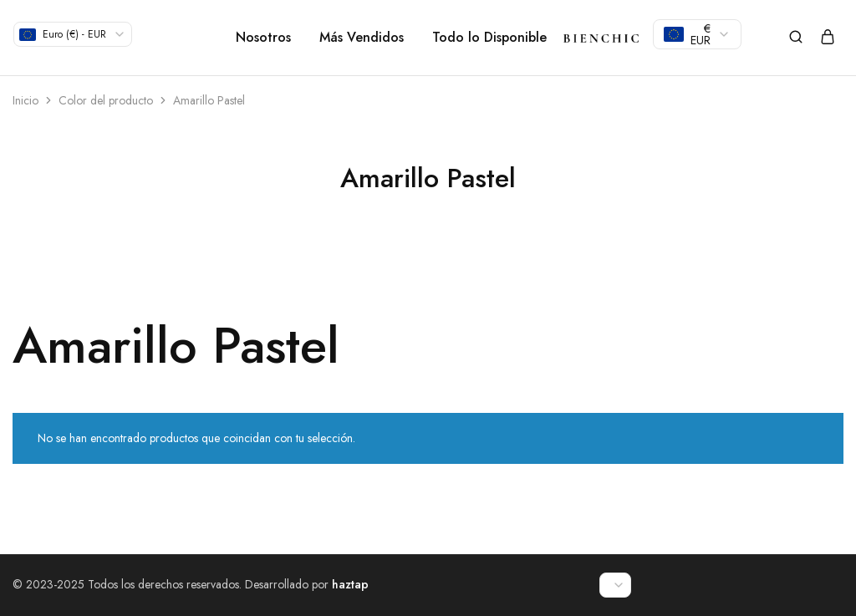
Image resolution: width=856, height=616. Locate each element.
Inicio (25, 100)
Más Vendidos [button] (361, 37)
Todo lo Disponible (489, 37)
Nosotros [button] (263, 37)
